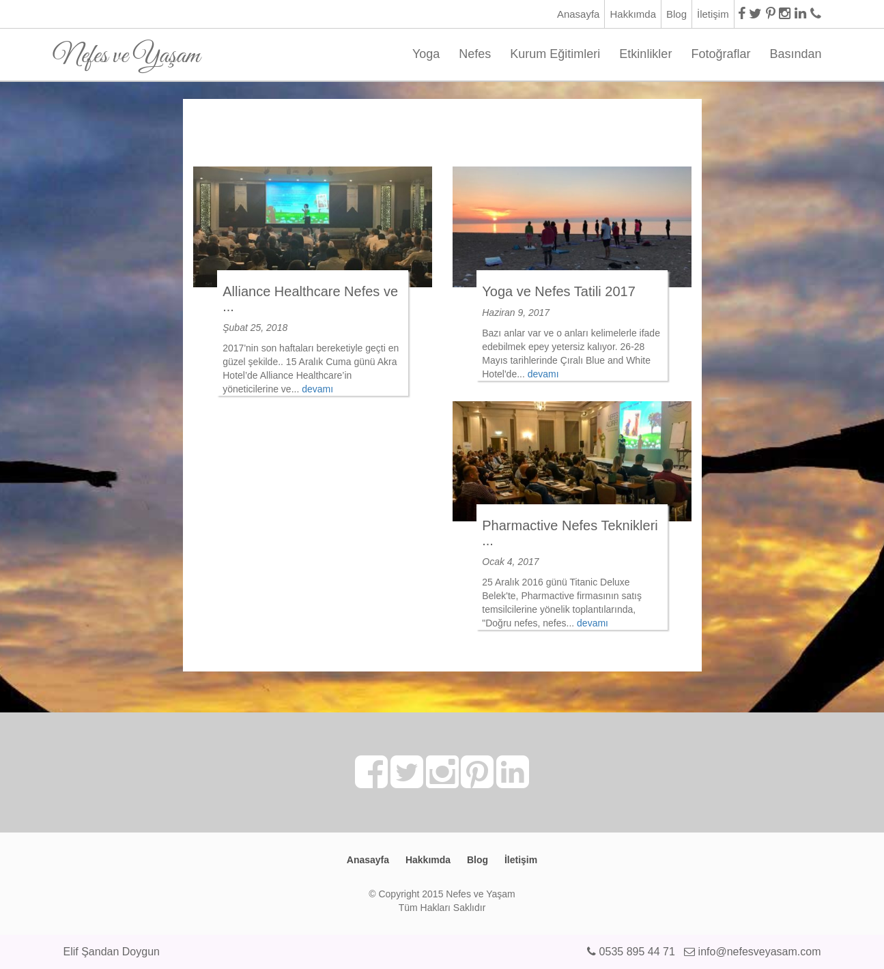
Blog (676, 14)
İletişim (713, 14)
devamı (317, 389)
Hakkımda (633, 14)
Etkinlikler (645, 54)
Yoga (426, 54)
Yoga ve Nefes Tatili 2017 (559, 291)
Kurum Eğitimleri (555, 54)
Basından (795, 54)
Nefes (475, 54)
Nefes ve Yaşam (126, 51)
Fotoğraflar (720, 54)
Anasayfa (578, 14)
